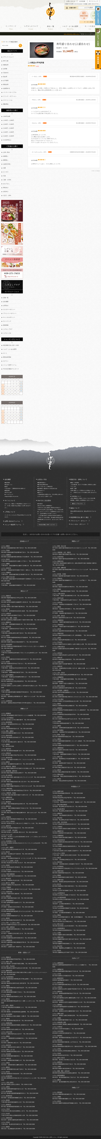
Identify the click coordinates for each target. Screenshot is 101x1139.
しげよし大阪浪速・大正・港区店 (61, 552)
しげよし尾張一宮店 (6, 961)
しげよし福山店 (56, 857)
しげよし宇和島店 (57, 941)
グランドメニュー (8, 57)
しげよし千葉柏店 (6, 887)
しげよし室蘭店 (5, 563)
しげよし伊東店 (5, 1063)
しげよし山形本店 (6, 613)
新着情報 (5, 325)
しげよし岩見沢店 (6, 568)
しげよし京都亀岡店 (58, 677)
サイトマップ (7, 321)
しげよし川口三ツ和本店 (8, 821)
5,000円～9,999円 (8, 136)
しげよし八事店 (5, 981)
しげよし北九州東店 (58, 1000)
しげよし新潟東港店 (6, 1091)
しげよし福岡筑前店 (58, 963)
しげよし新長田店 (57, 708)
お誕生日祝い (7, 164)
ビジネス (5, 172)
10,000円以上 (7, 140)
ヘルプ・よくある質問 (9, 349)
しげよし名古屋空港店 (7, 977)
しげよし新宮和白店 (58, 982)
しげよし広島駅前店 (58, 835)
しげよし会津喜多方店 (7, 679)
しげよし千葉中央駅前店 (8, 874)
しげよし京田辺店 (57, 653)
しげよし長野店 (5, 1087)
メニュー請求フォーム (9, 365)
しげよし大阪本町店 (58, 624)
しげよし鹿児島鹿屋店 (58, 1075)
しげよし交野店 (56, 638)
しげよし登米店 (5, 657)
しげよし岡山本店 (57, 818)
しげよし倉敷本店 (57, 813)
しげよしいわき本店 (6, 683)
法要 (4, 168)
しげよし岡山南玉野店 (58, 809)
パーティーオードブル (9, 92)
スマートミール (7, 100)
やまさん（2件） (37, 123)
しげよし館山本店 (6, 878)
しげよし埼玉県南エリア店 (8, 841)
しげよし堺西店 (56, 607)
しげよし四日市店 (6, 1045)
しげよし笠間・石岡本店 (8, 927)
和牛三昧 (5, 61)
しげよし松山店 (56, 950)
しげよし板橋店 (5, 744)
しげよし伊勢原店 (6, 817)
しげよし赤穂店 (56, 721)
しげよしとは (7, 333)
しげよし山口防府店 (58, 910)
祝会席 (5, 76)
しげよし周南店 (56, 915)
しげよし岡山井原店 (58, 800)
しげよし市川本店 (6, 869)
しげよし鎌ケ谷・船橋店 (8, 883)
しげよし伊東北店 (6, 1058)
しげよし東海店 (5, 1018)
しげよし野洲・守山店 (58, 734)
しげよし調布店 (5, 762)
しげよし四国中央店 (58, 937)
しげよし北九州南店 (58, 1009)
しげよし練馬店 (5, 726)
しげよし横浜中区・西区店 (8, 766)
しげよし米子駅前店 (58, 866)
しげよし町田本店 (6, 748)
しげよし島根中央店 (58, 879)
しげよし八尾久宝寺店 (58, 593)
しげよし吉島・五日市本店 (59, 822)
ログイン (5, 361)
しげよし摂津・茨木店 (58, 615)
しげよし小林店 (56, 1066)
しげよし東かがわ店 (58, 924)
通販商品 (5, 104)
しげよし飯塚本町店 (58, 978)
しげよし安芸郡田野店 (58, 928)
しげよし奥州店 (5, 609)
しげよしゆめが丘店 (6, 1032)
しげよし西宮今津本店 (58, 686)
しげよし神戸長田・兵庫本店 (60, 690)
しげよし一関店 (5, 604)
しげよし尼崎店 (56, 725)
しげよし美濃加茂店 (6, 1023)
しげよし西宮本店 (57, 717)
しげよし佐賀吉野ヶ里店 (59, 1022)
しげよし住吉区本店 (58, 556)
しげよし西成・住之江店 (59, 546)
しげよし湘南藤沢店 (6, 784)
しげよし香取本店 (6, 896)
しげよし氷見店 (5, 1122)
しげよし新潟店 (5, 1100)
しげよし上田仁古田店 (7, 1082)
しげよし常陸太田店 (6, 936)
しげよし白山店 (5, 1113)
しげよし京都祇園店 (58, 681)
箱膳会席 (5, 65)
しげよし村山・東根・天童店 (9, 618)
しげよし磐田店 (5, 1067)
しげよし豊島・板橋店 (7, 731)
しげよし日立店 (5, 931)
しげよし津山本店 (57, 795)
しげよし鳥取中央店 (58, 871)
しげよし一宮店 (5, 1009)
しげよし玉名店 (56, 1053)
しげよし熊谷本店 (6, 856)
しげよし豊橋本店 (6, 957)
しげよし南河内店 (57, 584)
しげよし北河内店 (57, 602)
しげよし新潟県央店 (6, 1095)
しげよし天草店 (56, 1049)
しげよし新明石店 (57, 712)
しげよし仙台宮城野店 (7, 675)
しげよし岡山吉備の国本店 (59, 804)
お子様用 (5, 80)
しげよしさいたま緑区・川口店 (9, 860)
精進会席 (5, 84)
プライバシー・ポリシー (78, 521)
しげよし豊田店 (5, 999)
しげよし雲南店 (56, 875)
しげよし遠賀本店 (57, 991)
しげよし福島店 (5, 690)
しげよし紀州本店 (57, 765)
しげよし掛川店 (5, 1071)
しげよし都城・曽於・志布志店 (61, 1071)
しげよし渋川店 (5, 905)
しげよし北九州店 (57, 996)
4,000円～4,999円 (8, 132)
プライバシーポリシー (9, 313)
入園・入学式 (7, 179)
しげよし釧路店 (5, 546)
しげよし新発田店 (6, 1104)
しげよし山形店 (5, 631)
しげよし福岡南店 (57, 1004)
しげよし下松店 (56, 888)
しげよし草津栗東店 (58, 752)
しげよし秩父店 (5, 852)
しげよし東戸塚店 (6, 810)
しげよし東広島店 (57, 862)
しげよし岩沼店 (5, 661)
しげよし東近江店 (57, 756)
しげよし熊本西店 (57, 1035)
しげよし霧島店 (56, 1080)
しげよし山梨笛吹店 (6, 940)
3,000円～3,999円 (8, 128)
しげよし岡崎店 (5, 985)
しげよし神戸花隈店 (58, 730)
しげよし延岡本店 (57, 1062)
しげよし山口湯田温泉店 (59, 897)
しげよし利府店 (5, 635)
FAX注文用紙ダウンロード (11, 369)
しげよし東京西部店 (6, 722)
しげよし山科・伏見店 (58, 672)
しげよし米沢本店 (6, 626)
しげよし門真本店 (57, 578)
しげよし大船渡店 (6, 600)
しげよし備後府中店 (58, 831)
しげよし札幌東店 (6, 572)
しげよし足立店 (5, 740)
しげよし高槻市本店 (58, 561)
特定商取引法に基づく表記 (79, 517)
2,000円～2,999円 (8, 124)
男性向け (5, 187)
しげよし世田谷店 (6, 753)
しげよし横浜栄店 (6, 779)
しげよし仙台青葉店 (6, 670)
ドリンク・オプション (9, 96)
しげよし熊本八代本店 (58, 1057)
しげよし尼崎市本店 (58, 695)
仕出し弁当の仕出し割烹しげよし (72, 34)
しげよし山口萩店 (57, 902)
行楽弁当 (5, 72)
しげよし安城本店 (6, 994)
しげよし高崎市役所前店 (8, 909)
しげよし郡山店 (5, 694)
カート (5, 353)
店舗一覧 (5, 297)
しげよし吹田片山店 (58, 598)
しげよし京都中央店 (58, 662)
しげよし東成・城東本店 (59, 567)
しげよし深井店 (56, 629)
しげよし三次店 (56, 848)
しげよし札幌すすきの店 (8, 577)
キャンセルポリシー (9, 317)
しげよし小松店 (5, 1109)
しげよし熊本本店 (57, 1040)
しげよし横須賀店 (6, 801)
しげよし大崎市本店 (6, 640)
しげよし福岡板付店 (58, 969)
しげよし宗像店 (56, 1018)
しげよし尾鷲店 (5, 1036)
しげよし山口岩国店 (58, 906)
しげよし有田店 (56, 779)
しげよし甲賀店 (56, 743)
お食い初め (6, 152)
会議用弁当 (6, 88)
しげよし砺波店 (5, 1126)
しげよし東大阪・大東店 (59, 574)
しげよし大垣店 (5, 1027)
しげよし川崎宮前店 (6, 788)
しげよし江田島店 (57, 826)
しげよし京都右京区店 (58, 646)
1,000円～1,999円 (8, 120)
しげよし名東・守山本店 (8, 966)
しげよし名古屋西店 (6, 1014)
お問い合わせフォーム (12, 521)
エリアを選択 (88, 7)
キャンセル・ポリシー (78, 524)
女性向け (5, 191)
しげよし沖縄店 (56, 1096)
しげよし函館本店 (6, 583)
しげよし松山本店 (57, 946)
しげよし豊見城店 (57, 1092)
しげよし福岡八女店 (58, 1013)
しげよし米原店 (56, 761)
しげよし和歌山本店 (58, 774)
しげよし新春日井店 (6, 970)
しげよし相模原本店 (6, 797)
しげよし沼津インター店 (8, 1049)
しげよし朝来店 (56, 703)
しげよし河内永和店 (58, 611)
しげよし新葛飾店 (6, 713)
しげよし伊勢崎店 (6, 914)
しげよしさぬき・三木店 (59, 919)
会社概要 (5, 301)
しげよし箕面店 (56, 589)
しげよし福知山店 (57, 657)
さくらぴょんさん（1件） (39, 152)
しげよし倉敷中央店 (58, 791)
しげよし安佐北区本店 (58, 840)
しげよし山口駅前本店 (58, 893)
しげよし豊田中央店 (6, 990)
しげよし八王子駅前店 (7, 717)
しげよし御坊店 (56, 770)
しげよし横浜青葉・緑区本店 (9, 771)
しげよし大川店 (56, 973)
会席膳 (5, 68)
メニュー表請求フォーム (13, 524)
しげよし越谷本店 (6, 826)
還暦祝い (5, 160)
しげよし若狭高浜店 (6, 1118)
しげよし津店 (4, 1040)
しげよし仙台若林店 (6, 644)
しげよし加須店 (5, 865)
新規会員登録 (7, 357)
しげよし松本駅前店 (6, 1076)
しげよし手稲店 (5, 550)
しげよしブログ (7, 329)
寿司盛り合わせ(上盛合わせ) (73, 43)
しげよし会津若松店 (6, 701)
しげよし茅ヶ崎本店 (6, 775)
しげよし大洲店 (56, 932)
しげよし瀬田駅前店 (58, 748)
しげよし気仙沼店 (6, 650)
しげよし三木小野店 (58, 699)
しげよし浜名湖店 (6, 1054)
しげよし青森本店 (6, 595)
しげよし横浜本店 (6, 806)
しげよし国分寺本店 (6, 735)
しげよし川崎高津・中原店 (8, 793)
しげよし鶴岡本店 (6, 622)
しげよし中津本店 (57, 1026)
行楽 (4, 176)
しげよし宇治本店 (57, 642)
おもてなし (6, 183)
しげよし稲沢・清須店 (7, 1005)
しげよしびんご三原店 (58, 853)
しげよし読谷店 (56, 1101)
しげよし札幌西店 (6, 554)
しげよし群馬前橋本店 (7, 900)
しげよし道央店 (5, 559)
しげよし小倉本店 (57, 987)
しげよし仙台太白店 (6, 666)
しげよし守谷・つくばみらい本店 (10, 922)
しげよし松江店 (56, 884)
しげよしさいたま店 (6, 834)
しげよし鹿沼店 (5, 918)
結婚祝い (5, 156)
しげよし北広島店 (57, 844)
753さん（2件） (36, 100)
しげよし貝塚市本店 (58, 633)
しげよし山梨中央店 (6, 944)
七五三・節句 (7, 195)
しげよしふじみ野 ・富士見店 (9, 830)
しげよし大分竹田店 (58, 1031)
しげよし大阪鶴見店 (58, 620)
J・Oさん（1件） (37, 76)
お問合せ (5, 305)
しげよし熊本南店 (57, 1044)
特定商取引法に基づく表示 (11, 345)
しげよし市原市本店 (6, 891)
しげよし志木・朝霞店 (7, 847)
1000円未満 (6, 116)
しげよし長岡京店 (57, 666)
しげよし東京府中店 (6, 757)
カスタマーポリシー (9, 309)
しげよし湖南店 (56, 739)
